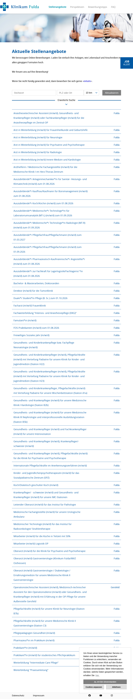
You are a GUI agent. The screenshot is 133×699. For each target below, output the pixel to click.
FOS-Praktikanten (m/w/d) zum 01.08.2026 (36, 327)
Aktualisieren (111, 92)
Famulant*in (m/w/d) (25, 320)
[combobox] (91, 92)
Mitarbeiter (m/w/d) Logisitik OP (31, 543)
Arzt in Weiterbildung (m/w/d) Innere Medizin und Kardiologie (47, 159)
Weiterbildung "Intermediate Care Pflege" (36, 662)
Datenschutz (18, 695)
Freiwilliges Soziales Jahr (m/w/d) (31, 335)
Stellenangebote (57, 6)
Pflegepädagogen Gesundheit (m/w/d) (34, 632)
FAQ (113, 6)
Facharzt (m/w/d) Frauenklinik (30, 305)
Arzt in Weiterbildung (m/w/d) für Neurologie (38, 137)
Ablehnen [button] (116, 687)
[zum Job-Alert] (126, 63)
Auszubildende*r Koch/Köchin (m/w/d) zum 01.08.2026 (43, 203)
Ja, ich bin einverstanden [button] (105, 682)
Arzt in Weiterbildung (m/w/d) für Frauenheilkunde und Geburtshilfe (51, 130)
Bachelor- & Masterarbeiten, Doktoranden (36, 283)
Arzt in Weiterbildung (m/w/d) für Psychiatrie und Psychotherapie (49, 144)
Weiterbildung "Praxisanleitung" (31, 670)
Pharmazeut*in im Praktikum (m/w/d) (34, 640)
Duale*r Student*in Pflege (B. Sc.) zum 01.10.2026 (40, 298)
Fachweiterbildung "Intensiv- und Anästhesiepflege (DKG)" (45, 313)
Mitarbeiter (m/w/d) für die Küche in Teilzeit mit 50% (42, 536)
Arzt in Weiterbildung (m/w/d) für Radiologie (38, 152)
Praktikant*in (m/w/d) (25, 647)
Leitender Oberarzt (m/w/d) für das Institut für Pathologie (45, 504)
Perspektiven (77, 6)
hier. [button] (97, 675)
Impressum (38, 695)
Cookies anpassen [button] (94, 687)
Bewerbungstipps (97, 6)
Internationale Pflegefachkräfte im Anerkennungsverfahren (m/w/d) (50, 465)
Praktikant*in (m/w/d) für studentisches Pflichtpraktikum (44, 655)
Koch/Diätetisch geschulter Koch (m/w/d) (36, 485)
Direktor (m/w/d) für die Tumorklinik (33, 290)
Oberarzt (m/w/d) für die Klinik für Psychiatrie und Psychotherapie (49, 551)
